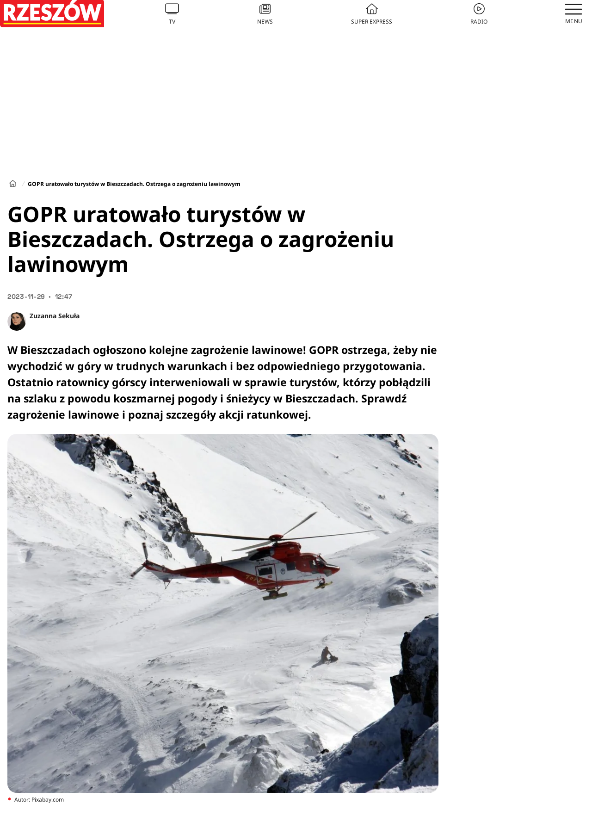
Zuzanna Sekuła (55, 315)
